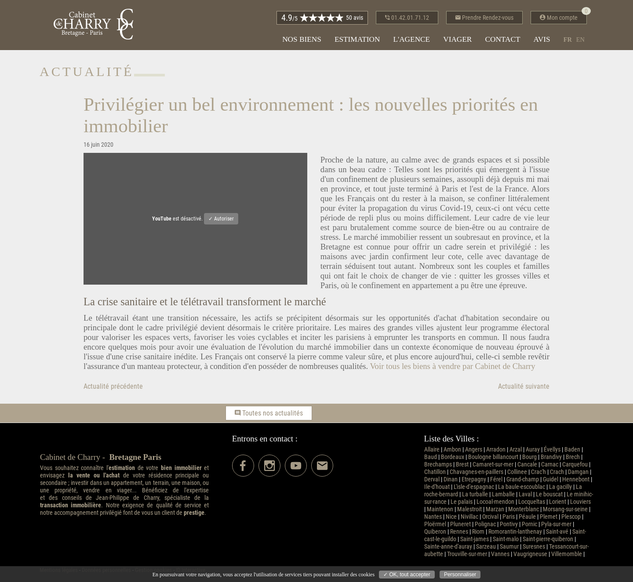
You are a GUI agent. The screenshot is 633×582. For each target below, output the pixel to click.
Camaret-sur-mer (493, 464)
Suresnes (534, 546)
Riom (478, 531)
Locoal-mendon (495, 502)
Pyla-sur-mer (556, 524)
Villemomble (566, 554)
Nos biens (301, 39)
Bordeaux (452, 457)
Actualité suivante (523, 386)
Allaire (432, 449)
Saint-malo (506, 539)
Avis (542, 39)
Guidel (550, 479)
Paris (508, 517)
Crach (557, 472)
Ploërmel (435, 524)
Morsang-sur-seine (565, 509)
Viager (457, 39)
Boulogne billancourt (493, 457)
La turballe (475, 494)
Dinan (451, 479)
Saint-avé (557, 531)
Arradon (496, 449)
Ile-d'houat (437, 487)
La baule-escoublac (521, 487)
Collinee (517, 472)
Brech (573, 457)
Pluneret (460, 524)
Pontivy (509, 524)
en (580, 39)
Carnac (549, 464)
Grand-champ (522, 479)
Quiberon (435, 531)
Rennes (459, 531)
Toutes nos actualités (269, 413)
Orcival (490, 517)
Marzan (495, 509)
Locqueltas (531, 502)
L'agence (411, 39)
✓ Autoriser (221, 219)
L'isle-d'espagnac (474, 487)
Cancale (527, 464)
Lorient (557, 502)
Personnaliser (460, 574)
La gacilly (560, 487)
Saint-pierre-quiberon (548, 539)
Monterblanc (523, 509)
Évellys (552, 449)
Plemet (548, 517)
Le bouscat (549, 494)
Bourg (529, 457)
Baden (572, 449)
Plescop (571, 517)
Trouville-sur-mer (467, 554)
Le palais (462, 502)
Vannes (500, 554)
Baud (430, 457)
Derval (432, 479)
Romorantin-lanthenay (515, 531)
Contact (502, 39)
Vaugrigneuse (530, 554)
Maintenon (440, 509)
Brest (462, 464)
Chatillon (435, 472)
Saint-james (474, 539)
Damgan (578, 472)
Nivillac (469, 517)
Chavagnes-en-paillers (476, 472)
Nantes (433, 517)
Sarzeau (486, 546)
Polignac (485, 524)
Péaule (527, 517)
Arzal (515, 449)
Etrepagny (474, 479)
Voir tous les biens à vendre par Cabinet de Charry (452, 366)
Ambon (452, 449)
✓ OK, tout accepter (406, 574)
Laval (525, 494)
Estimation (357, 39)
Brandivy (551, 457)
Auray (533, 449)
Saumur (509, 546)
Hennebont (575, 479)
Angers (473, 449)
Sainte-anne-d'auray (448, 546)
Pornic (529, 524)
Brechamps (438, 464)
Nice (451, 517)
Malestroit (469, 509)
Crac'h (538, 472)
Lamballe (503, 494)
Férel (496, 479)
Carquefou (575, 464)
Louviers (580, 502)
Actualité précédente (113, 386)
